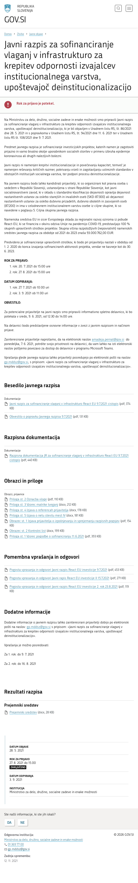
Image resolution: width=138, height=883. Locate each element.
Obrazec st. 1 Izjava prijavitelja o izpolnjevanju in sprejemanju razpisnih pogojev (65, 521)
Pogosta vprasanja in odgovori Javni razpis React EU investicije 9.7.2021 (58, 570)
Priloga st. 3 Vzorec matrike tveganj (34, 504)
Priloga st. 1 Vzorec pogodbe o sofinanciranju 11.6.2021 (47, 536)
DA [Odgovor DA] (9, 822)
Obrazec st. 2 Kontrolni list (28, 531)
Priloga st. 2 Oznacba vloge (28, 499)
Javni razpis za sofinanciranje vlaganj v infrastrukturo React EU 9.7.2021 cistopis (64, 404)
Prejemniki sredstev (23, 712)
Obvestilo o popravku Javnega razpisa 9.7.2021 (41, 416)
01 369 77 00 (16, 844)
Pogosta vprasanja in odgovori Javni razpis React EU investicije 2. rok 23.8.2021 (64, 587)
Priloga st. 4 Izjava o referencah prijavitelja (39, 510)
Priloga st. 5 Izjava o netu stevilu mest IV (38, 515)
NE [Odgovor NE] (22, 822)
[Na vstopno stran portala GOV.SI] (25, 13)
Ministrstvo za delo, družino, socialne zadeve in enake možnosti (43, 840)
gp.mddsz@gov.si (16, 362)
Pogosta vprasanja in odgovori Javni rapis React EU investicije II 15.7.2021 (59, 578)
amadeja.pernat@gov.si (108, 339)
